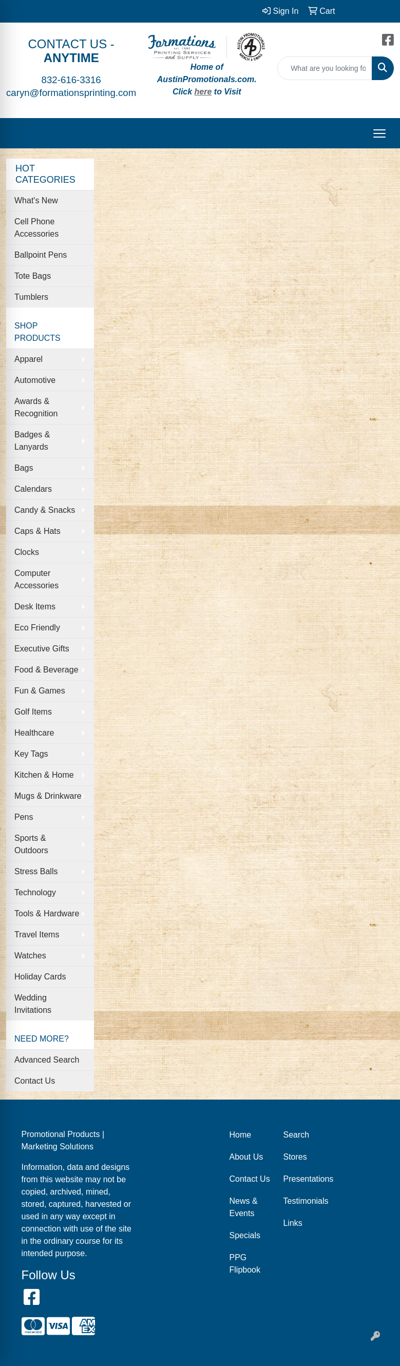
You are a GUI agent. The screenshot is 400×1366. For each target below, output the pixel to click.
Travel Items (36, 934)
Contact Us (34, 1080)
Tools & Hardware (46, 913)
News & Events (244, 1207)
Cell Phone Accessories (36, 227)
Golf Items (33, 711)
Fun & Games (39, 690)
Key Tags (31, 753)
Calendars (33, 489)
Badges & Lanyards (32, 440)
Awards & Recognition (36, 407)
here (203, 91)
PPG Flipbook (245, 1263)
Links (292, 1223)
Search (296, 1134)
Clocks (26, 552)
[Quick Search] (324, 68)
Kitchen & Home (44, 775)
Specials (245, 1235)
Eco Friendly (37, 627)
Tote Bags (32, 276)
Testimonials (304, 1201)
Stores (295, 1156)
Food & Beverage (46, 669)
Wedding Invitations (32, 1003)
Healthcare (34, 732)
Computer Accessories (36, 579)
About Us (246, 1156)
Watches (30, 955)
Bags (23, 468)
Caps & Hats (37, 531)
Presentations (304, 1179)
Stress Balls (36, 871)
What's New (36, 200)
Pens (23, 817)
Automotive (34, 380)
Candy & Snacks (44, 510)
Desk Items (34, 606)
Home (241, 1134)
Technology (35, 892)
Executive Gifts (41, 648)
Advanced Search (46, 1059)
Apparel (28, 359)
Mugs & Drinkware (48, 796)
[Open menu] (379, 133)
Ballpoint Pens (40, 255)
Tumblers (31, 297)
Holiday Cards (40, 976)
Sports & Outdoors (31, 844)
